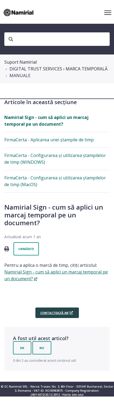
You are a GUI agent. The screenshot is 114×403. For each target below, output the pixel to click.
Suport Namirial (20, 62)
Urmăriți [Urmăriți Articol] (26, 249)
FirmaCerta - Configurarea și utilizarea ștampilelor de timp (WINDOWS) (55, 158)
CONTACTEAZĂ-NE (54, 313)
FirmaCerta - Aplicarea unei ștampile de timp (49, 140)
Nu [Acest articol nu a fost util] (41, 348)
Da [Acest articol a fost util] (22, 348)
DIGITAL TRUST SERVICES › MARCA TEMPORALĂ (58, 69)
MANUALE (20, 75)
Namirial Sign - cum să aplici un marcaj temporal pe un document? (46, 120)
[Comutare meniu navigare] (107, 12)
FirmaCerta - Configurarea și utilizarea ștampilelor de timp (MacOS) (55, 181)
